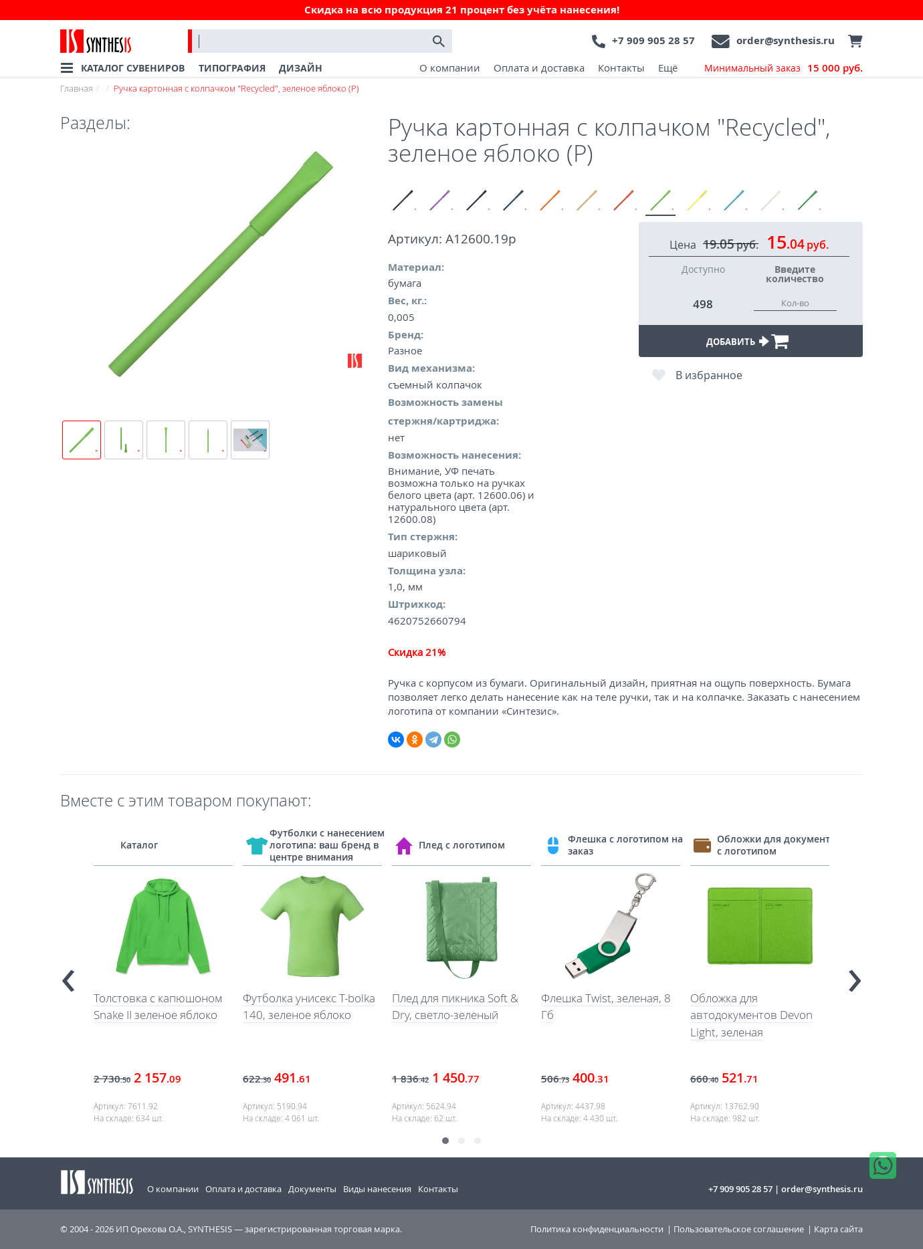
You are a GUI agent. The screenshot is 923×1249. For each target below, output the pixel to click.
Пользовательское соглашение (739, 1229)
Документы (312, 1189)
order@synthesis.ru (785, 40)
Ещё (668, 67)
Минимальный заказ (783, 68)
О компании (449, 67)
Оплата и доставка (539, 67)
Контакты (621, 67)
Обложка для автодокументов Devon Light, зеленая (751, 1015)
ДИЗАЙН (300, 68)
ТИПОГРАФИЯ (232, 68)
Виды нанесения (377, 1189)
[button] (445, 1140)
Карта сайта (838, 1229)
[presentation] (68, 975)
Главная (76, 88)
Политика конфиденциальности (596, 1229)
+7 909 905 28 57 (653, 40)
